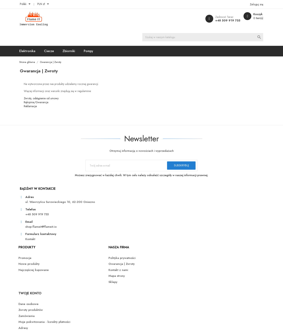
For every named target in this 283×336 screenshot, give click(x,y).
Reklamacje (42, 89)
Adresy (205, 217)
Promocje (94, 189)
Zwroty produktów (212, 195)
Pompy (101, 33)
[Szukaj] (147, 19)
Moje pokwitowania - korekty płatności (220, 209)
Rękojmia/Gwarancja (48, 85)
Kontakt (43, 236)
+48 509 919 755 (212, 20)
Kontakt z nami (154, 201)
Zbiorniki (82, 33)
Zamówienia (208, 201)
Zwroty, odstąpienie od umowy (53, 82)
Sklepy (148, 213)
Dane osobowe (210, 189)
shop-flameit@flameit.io (53, 223)
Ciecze (62, 33)
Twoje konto (211, 178)
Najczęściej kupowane (103, 201)
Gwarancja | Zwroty (157, 195)
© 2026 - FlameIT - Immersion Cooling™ (58, 316)
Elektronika (40, 33)
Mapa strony (152, 207)
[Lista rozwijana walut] (56, 4)
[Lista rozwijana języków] (38, 4)
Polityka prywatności (158, 189)
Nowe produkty (98, 195)
